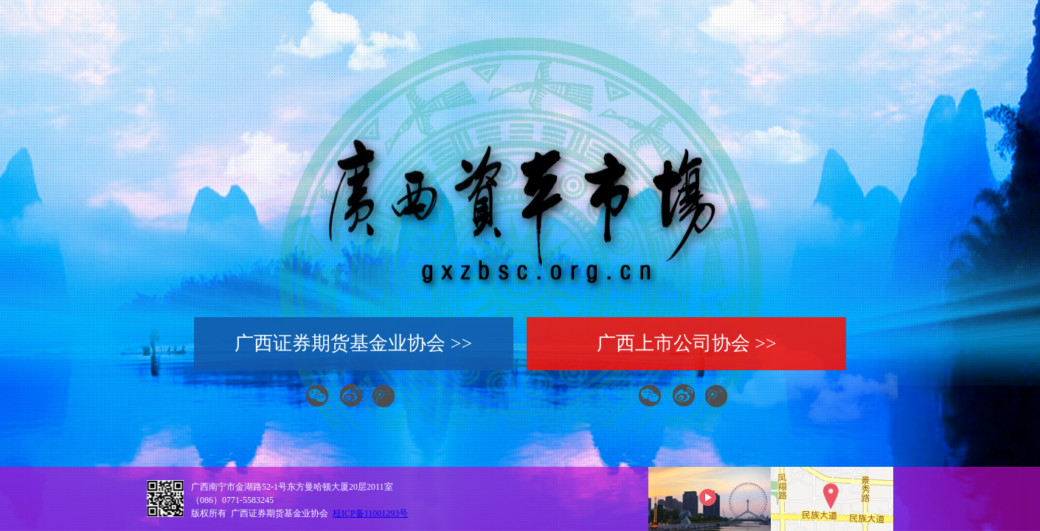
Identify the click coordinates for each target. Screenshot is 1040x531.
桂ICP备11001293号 (370, 513)
